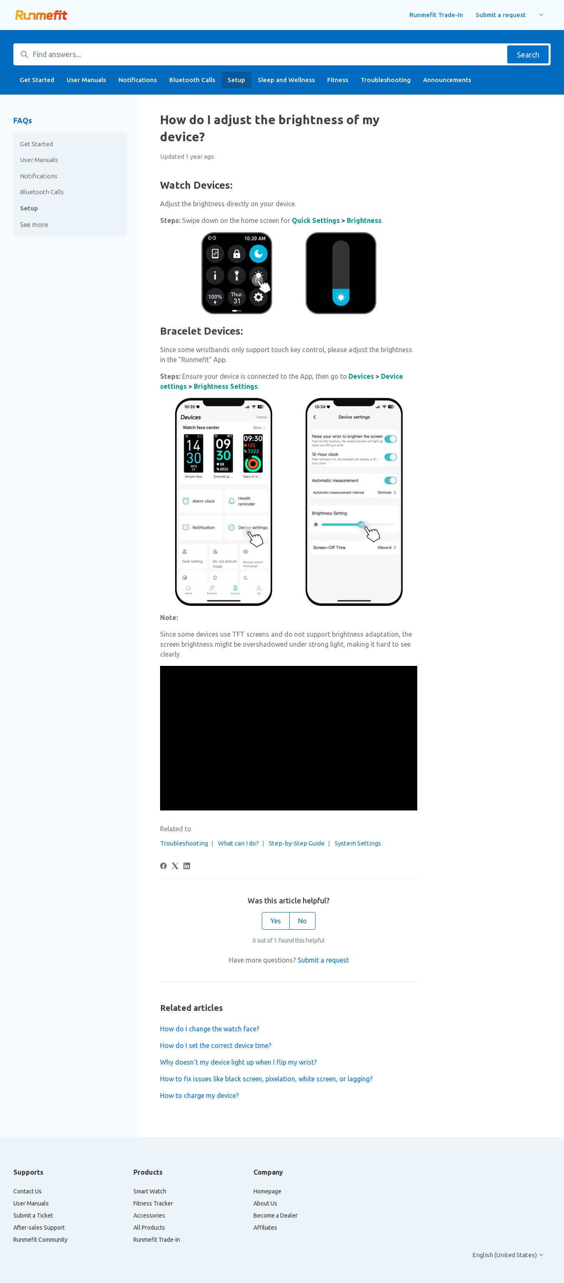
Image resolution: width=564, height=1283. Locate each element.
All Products (149, 1227)
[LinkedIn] (186, 866)
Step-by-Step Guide (297, 843)
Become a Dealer (275, 1215)
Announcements (447, 79)
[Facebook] (163, 866)
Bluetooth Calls (192, 79)
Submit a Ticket (33, 1215)
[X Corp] (175, 866)
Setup (236, 79)
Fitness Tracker (153, 1203)
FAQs (22, 120)
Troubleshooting (386, 79)
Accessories (149, 1215)
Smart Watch (149, 1191)
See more (34, 224)
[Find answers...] (282, 54)
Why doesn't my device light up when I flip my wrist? (238, 1062)
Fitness (337, 79)
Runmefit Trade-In (436, 14)
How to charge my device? (199, 1095)
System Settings (358, 843)
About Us (265, 1203)
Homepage (267, 1191)
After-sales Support (39, 1227)
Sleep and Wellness (286, 79)
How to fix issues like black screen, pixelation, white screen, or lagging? (266, 1079)
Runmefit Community (40, 1239)
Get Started (37, 79)
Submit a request (501, 14)
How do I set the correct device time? (215, 1045)
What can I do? (238, 843)
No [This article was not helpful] (302, 921)
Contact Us (27, 1191)
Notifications (137, 79)
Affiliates (265, 1227)
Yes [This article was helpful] (276, 921)
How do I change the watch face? (209, 1029)
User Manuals (86, 79)
